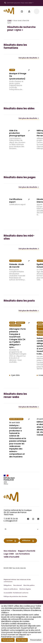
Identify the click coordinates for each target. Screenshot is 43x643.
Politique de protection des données (15, 596)
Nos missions (10, 551)
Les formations (22, 554)
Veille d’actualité (11, 557)
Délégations (8, 585)
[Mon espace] (29, 11)
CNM (9, 21)
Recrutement (17, 585)
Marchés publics (29, 585)
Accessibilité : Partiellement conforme (16, 593)
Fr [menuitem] (5, 529)
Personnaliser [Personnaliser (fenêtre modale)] (35, 640)
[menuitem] (21, 529)
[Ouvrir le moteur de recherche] (19, 3)
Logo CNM (9, 554)
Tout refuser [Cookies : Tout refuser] (22, 640)
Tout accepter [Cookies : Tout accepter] (7, 640)
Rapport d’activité (26, 551)
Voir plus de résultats (28, 58)
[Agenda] (22, 11)
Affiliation (26, 541)
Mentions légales (25, 589)
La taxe (9, 541)
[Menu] (36, 11)
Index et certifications (11, 589)
